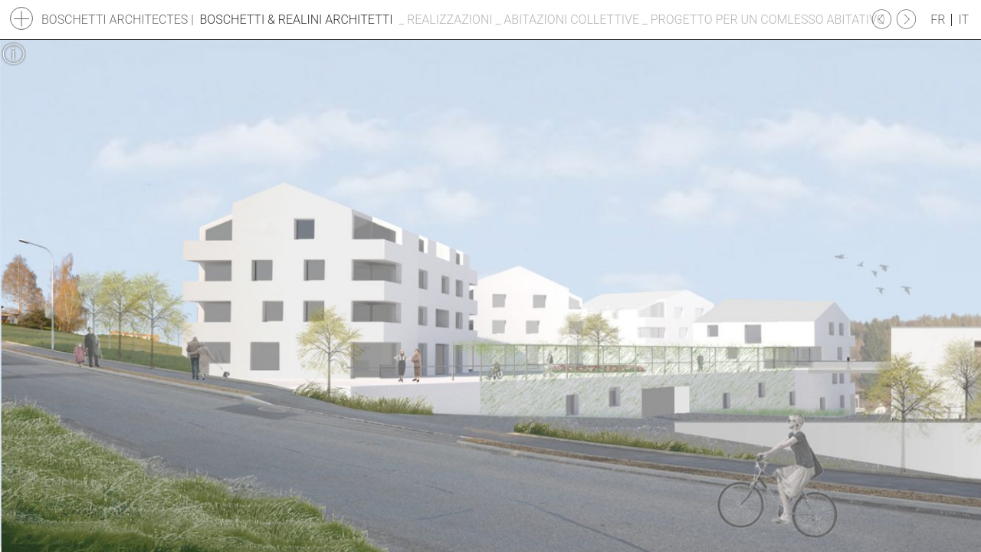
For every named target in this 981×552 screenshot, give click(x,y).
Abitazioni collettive (571, 19)
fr (937, 20)
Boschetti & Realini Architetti (296, 19)
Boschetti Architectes (114, 19)
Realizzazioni (449, 19)
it (963, 20)
